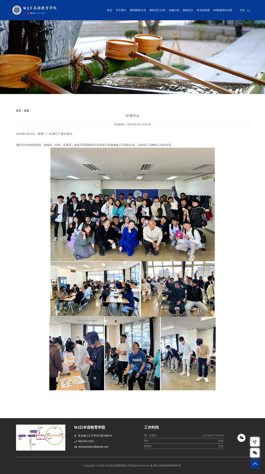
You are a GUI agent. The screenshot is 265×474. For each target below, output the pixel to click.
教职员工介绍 (157, 10)
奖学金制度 (203, 10)
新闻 (26, 110)
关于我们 (121, 10)
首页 (109, 10)
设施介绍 (174, 10)
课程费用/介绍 (138, 10)
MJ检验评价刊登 (222, 10)
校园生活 (188, 10)
